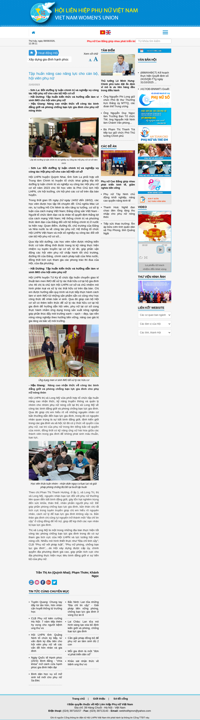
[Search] (153, 41)
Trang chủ (78, 698)
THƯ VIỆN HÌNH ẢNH (152, 276)
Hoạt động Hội (48, 53)
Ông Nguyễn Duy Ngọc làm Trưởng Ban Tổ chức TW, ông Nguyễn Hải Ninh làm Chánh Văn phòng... (119, 117)
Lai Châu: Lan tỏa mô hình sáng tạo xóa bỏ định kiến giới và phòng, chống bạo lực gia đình (83, 626)
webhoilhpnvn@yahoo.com (135, 710)
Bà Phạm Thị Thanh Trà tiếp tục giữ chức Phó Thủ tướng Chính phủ (119, 132)
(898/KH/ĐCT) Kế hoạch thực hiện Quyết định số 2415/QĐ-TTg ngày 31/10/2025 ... (154, 78)
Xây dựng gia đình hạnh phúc (48, 59)
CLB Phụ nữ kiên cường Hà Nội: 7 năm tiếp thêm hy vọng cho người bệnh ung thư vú (46, 623)
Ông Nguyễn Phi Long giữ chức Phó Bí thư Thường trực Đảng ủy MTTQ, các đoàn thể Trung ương (119, 101)
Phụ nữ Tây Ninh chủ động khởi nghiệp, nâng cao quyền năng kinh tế (119, 197)
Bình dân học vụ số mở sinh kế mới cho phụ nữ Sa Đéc (46, 677)
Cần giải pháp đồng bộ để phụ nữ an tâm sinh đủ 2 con (83, 641)
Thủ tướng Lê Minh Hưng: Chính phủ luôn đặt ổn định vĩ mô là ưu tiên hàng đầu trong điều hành (118, 86)
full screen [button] (145, 257)
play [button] (160, 250)
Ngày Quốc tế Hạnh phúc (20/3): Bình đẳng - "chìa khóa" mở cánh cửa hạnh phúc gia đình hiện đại (46, 662)
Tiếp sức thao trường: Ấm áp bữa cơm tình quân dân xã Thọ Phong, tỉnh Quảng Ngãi (119, 228)
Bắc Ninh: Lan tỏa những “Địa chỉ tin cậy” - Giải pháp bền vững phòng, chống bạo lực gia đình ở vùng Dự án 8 (83, 608)
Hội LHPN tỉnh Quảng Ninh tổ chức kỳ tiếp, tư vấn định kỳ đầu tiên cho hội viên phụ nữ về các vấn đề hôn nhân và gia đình (46, 642)
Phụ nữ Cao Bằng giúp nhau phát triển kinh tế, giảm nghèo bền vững (118, 184)
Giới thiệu (99, 698)
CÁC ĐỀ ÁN (108, 146)
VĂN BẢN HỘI (147, 59)
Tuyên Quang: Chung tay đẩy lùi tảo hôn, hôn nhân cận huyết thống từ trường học (46, 606)
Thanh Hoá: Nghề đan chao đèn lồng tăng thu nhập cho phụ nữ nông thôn (119, 212)
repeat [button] (140, 257)
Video (142, 207)
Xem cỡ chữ (91, 53)
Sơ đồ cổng (120, 698)
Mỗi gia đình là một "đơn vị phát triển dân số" (83, 653)
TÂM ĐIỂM (108, 50)
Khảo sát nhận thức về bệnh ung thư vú (83, 663)
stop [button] (169, 249)
